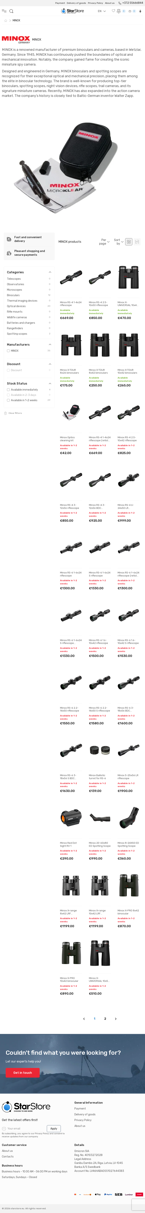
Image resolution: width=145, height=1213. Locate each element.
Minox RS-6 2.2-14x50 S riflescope (99, 709)
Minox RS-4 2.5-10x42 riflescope (127, 439)
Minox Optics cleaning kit (67, 439)
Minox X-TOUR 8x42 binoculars (98, 371)
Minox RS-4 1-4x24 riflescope (71, 304)
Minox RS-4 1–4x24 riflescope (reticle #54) (100, 440)
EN (99, 11)
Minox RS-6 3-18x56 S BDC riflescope (68, 778)
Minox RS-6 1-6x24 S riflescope (99, 574)
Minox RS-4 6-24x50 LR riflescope (126, 508)
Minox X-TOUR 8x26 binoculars (69, 371)
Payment (60, 3)
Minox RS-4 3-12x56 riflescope (69, 506)
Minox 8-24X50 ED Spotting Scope (128, 844)
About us (110, 3)
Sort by (117, 241)
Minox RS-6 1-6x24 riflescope (71, 574)
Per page (102, 241)
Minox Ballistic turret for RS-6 (97, 777)
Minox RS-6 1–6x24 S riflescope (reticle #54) (71, 643)
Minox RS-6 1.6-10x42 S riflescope (128, 642)
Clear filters (15, 413)
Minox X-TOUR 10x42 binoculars (127, 371)
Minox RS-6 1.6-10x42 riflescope (98, 642)
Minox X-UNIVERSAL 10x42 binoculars (128, 305)
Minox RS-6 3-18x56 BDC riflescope (126, 710)
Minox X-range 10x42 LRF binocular (97, 913)
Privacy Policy (95, 3)
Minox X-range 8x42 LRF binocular (68, 913)
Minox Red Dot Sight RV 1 (68, 844)
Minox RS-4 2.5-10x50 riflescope (98, 304)
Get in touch (22, 1073)
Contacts (8, 1156)
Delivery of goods (76, 3)
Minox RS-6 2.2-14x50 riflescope (69, 709)
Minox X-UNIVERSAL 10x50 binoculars (99, 981)
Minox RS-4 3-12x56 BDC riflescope (97, 508)
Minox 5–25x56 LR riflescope (128, 777)
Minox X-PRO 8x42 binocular (128, 912)
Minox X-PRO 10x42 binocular (69, 980)
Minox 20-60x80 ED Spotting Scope (100, 844)
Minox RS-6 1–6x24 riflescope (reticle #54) (128, 575)
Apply (53, 1128)
